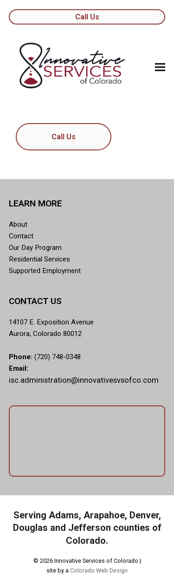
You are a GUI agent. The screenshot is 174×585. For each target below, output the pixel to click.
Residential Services (39, 259)
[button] (160, 67)
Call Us (87, 16)
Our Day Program (35, 247)
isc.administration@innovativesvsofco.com (84, 380)
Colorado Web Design (99, 570)
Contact (21, 236)
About (18, 224)
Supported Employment (45, 271)
